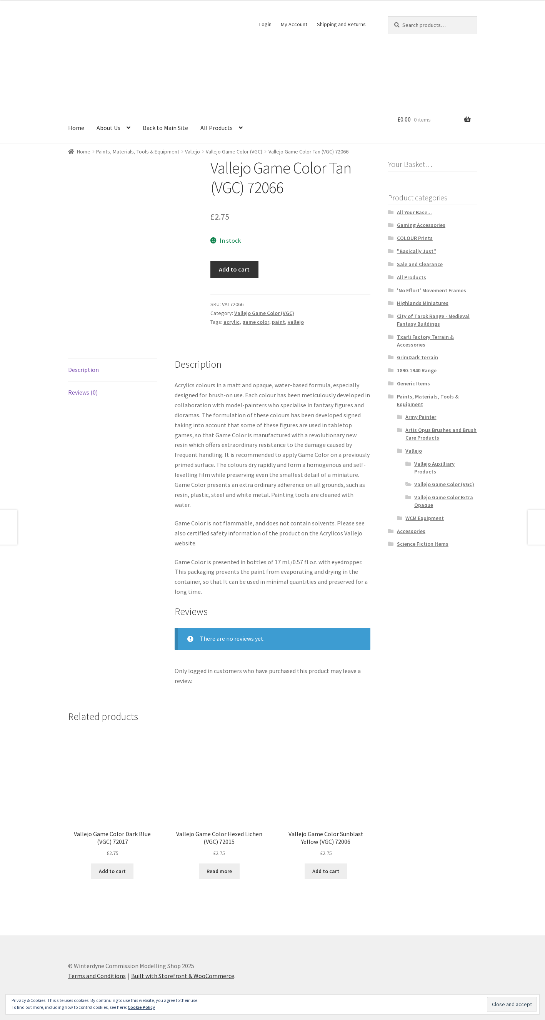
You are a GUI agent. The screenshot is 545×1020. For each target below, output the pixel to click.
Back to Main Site (165, 128)
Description (83, 369)
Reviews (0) (83, 392)
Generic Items (413, 383)
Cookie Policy (141, 1007)
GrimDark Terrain (417, 357)
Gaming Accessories (421, 225)
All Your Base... (414, 212)
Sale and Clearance (420, 264)
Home (76, 128)
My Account (294, 24)
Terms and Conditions (97, 976)
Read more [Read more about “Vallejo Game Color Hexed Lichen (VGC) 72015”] (219, 871)
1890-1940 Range (417, 370)
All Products (216, 128)
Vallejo (192, 151)
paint (278, 321)
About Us (108, 128)
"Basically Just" (416, 251)
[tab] (112, 370)
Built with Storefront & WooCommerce (182, 976)
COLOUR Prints (415, 238)
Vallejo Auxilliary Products (434, 467)
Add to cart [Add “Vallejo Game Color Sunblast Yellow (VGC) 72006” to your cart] (325, 871)
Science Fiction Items (422, 543)
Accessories (411, 531)
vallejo (296, 321)
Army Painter (420, 416)
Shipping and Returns (341, 24)
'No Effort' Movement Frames (431, 290)
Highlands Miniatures (422, 303)
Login (265, 24)
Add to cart (234, 269)
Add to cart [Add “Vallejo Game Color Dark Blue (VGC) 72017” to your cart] (112, 871)
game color (255, 321)
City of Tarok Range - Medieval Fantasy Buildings (433, 320)
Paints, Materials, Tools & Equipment (137, 151)
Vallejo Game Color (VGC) (234, 151)
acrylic (231, 321)
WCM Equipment (424, 518)
